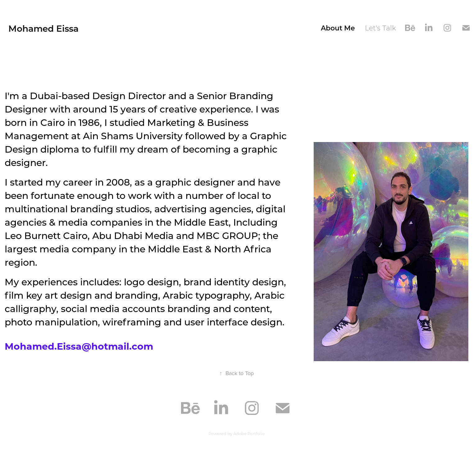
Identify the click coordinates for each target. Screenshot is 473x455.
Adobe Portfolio (249, 433)
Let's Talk (380, 27)
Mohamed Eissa (43, 28)
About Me (338, 27)
